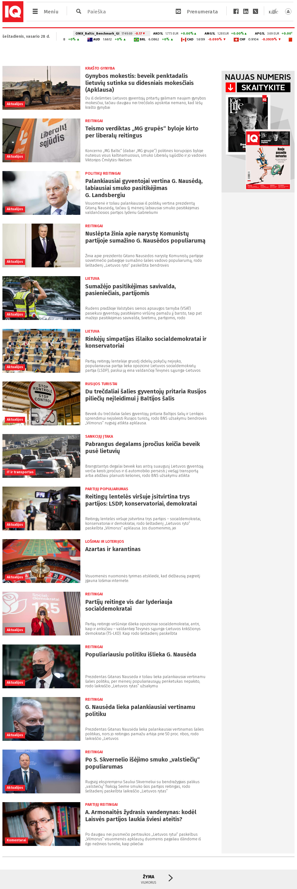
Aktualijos (15, 104)
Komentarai (16, 840)
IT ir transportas (20, 472)
